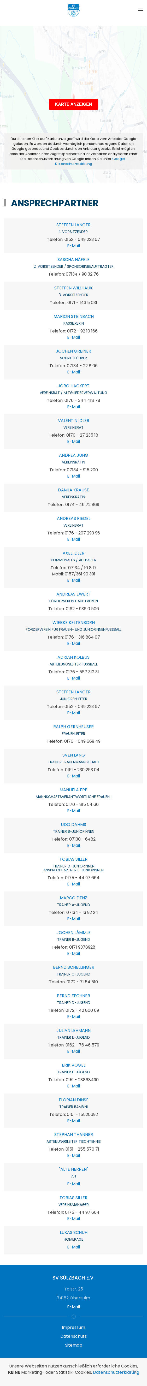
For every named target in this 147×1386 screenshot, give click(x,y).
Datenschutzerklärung (116, 1372)
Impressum (73, 1327)
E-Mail (73, 246)
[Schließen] (135, 1372)
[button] (140, 10)
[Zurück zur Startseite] (73, 10)
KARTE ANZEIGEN (73, 104)
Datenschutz (73, 1336)
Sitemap (73, 1345)
